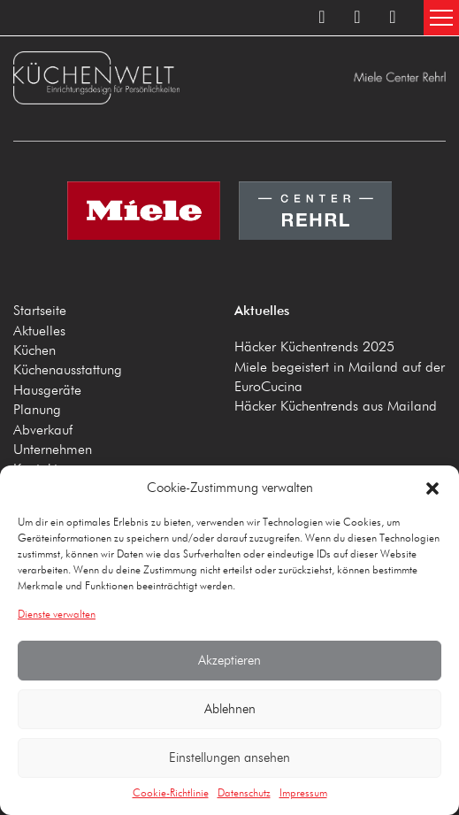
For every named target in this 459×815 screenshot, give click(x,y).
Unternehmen (52, 450)
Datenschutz (244, 793)
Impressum (303, 793)
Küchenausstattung (67, 371)
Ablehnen (230, 709)
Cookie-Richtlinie (171, 793)
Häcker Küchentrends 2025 (314, 348)
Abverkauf (43, 431)
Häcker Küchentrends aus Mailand (335, 407)
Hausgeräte (47, 391)
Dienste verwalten (57, 615)
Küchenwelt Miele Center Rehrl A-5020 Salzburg (119, 77)
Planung (37, 411)
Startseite (39, 311)
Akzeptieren (229, 660)
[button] (432, 488)
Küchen (34, 351)
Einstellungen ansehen (229, 758)
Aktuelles (39, 332)
